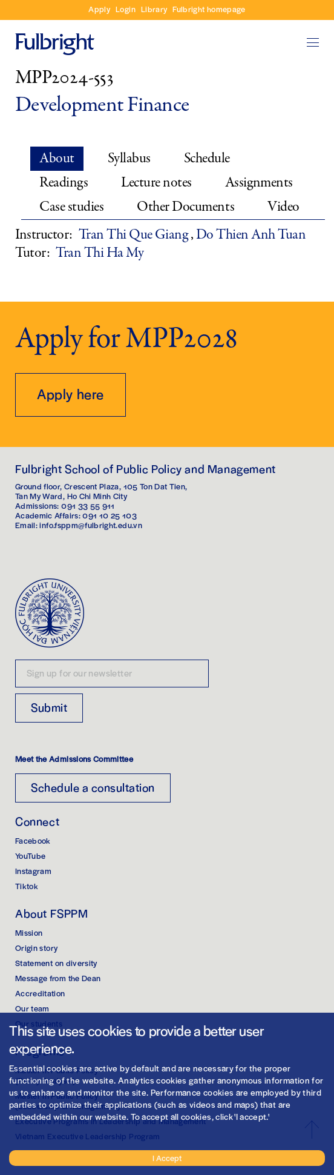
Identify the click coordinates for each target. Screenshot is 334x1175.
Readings (63, 183)
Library (154, 9)
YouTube (30, 855)
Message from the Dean (57, 978)
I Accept (167, 1157)
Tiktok (26, 886)
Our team (32, 1008)
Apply (99, 9)
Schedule (207, 158)
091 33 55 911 (88, 505)
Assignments (259, 183)
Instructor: (44, 235)
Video (283, 207)
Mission (28, 932)
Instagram (33, 870)
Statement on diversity (56, 962)
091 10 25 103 (109, 515)
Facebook (33, 840)
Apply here (70, 393)
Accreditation (40, 993)
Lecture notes (156, 183)
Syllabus (129, 158)
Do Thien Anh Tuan (251, 235)
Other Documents (185, 207)
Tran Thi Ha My (99, 253)
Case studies (71, 207)
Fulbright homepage (208, 9)
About (56, 158)
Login (126, 9)
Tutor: (32, 253)
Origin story (36, 947)
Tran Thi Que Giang (135, 235)
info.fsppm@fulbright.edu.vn (90, 525)
